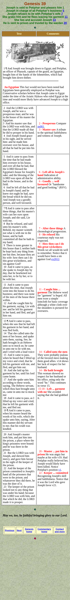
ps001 (41, 126)
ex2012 (55, 259)
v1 (59, 469)
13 (54, 19)
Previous (9, 530)
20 (65, 23)
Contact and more (60, 530)
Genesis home (29, 530)
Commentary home (44, 530)
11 (66, 16)
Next (19, 530)
